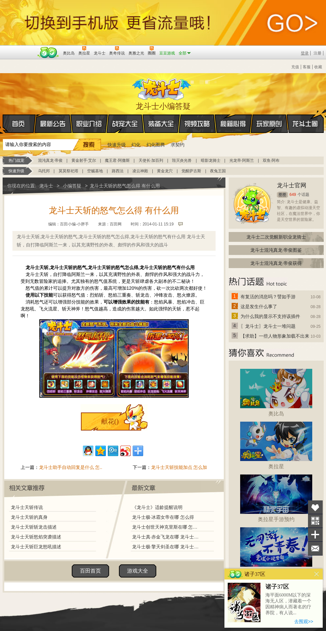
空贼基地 (95, 171)
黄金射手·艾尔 (83, 160)
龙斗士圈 (305, 117)
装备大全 (161, 124)
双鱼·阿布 (271, 160)
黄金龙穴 (165, 171)
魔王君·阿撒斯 (117, 160)
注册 (317, 53)
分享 (315, 534)
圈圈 (282, 195)
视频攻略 (197, 124)
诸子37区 (277, 586)
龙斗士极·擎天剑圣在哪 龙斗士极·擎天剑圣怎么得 (166, 546)
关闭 (316, 574)
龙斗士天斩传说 (27, 507)
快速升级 (116, 144)
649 (293, 194)
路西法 (118, 171)
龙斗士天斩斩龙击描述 (34, 527)
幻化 (136, 144)
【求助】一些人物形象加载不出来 (274, 336)
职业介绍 (89, 124)
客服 (307, 67)
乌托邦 (44, 171)
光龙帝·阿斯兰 (241, 160)
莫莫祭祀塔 (68, 171)
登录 (305, 53)
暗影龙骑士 (211, 160)
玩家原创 (269, 124)
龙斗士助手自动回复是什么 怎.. (71, 467)
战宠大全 (125, 124)
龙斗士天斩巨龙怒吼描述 (36, 546)
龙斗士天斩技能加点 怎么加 (179, 467)
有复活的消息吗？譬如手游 (268, 296)
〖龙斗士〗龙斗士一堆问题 (268, 326)
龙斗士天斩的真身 (29, 517)
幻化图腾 (155, 144)
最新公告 (53, 124)
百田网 (48, 52)
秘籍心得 (233, 124)
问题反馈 (315, 548)
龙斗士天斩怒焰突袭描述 (36, 536)
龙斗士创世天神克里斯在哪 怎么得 (166, 527)
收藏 (318, 67)
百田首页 (90, 571)
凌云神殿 (140, 171)
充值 (295, 67)
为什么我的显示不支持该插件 (270, 316)
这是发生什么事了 (258, 306)
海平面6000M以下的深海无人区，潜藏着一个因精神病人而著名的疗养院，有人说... (288, 604)
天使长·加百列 (151, 160)
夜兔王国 (218, 171)
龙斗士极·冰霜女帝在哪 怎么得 (163, 517)
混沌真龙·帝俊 (50, 160)
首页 (3, 124)
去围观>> (303, 621)
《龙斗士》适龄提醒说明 (157, 507)
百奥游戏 (19, 49)
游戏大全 (137, 571)
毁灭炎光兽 (182, 160)
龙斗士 (162, 87)
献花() (110, 421)
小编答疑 (72, 185)
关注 (315, 521)
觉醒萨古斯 (191, 171)
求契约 (177, 144)
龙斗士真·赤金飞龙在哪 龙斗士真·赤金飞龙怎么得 (166, 536)
